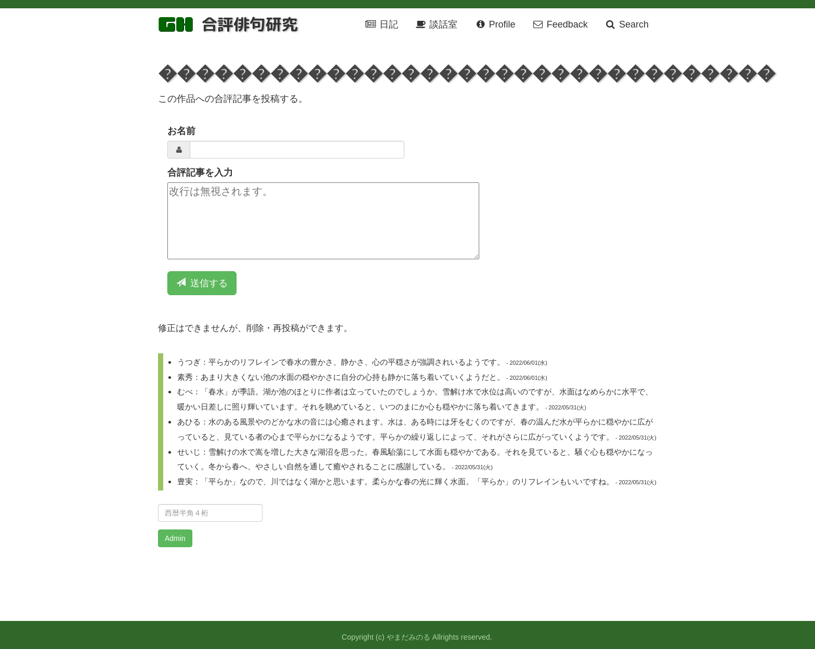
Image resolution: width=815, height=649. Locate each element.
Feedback (560, 24)
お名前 (181, 131)
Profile (494, 24)
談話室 (436, 24)
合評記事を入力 (200, 172)
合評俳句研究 (249, 24)
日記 (381, 24)
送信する (202, 282)
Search (626, 24)
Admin (175, 538)
